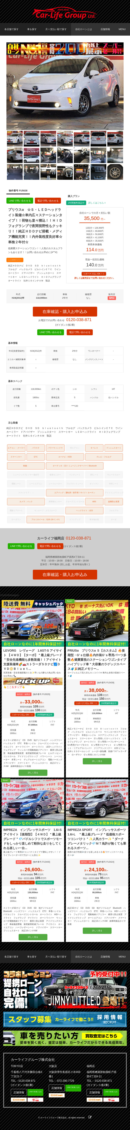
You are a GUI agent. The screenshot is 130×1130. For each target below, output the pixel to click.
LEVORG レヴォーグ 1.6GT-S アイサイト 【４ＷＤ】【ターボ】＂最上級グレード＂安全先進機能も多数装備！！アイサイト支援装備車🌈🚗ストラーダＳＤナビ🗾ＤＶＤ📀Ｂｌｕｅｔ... (32, 660)
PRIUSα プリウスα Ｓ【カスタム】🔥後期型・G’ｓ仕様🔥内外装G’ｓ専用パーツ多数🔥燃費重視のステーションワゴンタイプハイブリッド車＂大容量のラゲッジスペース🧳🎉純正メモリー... (97, 660)
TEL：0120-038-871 (23, 1080)
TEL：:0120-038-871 (99, 1080)
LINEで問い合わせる (20, 200)
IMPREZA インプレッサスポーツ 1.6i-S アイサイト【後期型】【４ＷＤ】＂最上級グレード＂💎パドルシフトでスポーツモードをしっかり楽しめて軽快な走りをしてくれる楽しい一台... (32, 839)
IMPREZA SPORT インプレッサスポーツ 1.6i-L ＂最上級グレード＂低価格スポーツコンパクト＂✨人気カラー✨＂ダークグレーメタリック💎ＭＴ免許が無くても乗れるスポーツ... (97, 839)
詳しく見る (33, 772)
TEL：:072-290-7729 (61, 1080)
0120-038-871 (78, 319)
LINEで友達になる (35, 1092)
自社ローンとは (83, 29)
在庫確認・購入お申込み (65, 311)
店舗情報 (105, 29)
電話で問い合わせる (48, 200)
